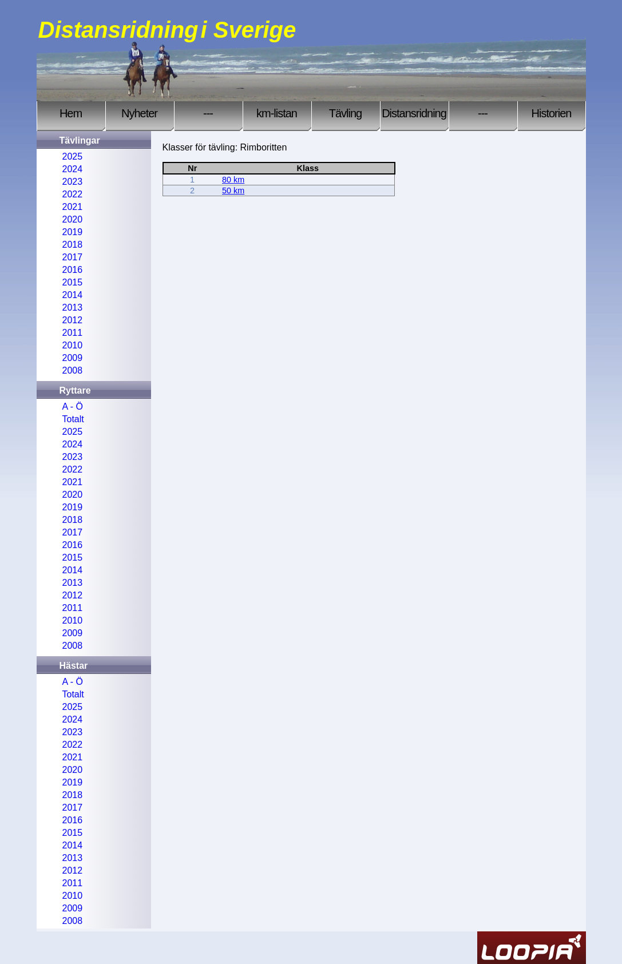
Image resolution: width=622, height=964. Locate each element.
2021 (72, 207)
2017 (72, 257)
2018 (72, 244)
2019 (72, 232)
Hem (71, 113)
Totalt (73, 419)
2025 (72, 156)
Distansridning (414, 113)
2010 (72, 345)
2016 (72, 270)
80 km (233, 179)
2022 (72, 194)
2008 (72, 370)
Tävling (345, 113)
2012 (72, 320)
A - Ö (72, 406)
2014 (72, 295)
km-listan (276, 113)
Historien (552, 113)
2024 (72, 169)
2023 (72, 182)
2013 (72, 307)
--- (208, 113)
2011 (72, 333)
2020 (72, 219)
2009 (72, 358)
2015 (72, 282)
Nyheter (139, 113)
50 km (233, 190)
